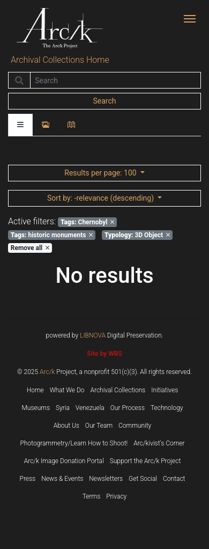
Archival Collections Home (60, 60)
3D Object (137, 235)
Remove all (30, 248)
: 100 (101, 173)
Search (104, 101)
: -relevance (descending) (101, 198)
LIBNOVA (93, 335)
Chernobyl (87, 222)
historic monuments (52, 235)
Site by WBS (104, 353)
